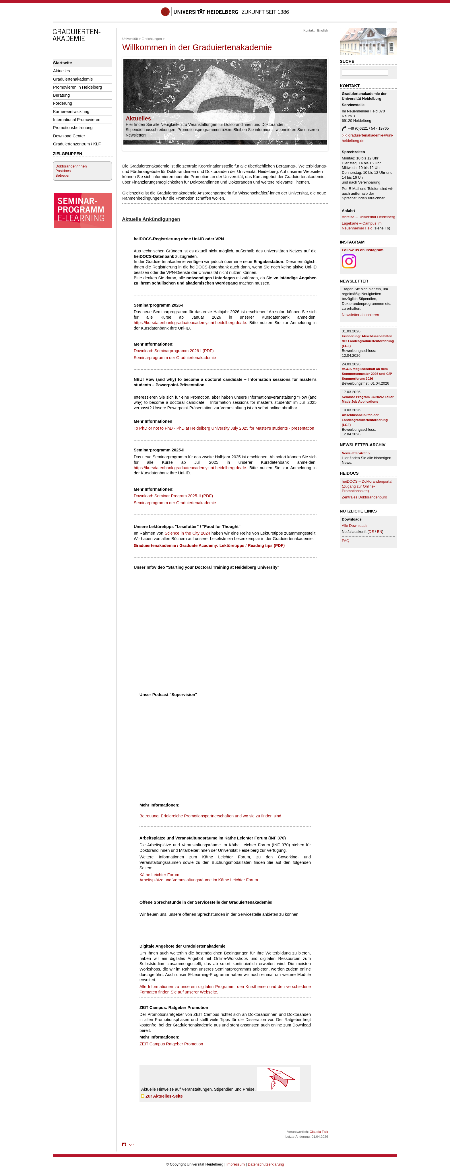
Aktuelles (61, 71)
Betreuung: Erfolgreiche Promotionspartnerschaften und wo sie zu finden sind (210, 816)
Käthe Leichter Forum (159, 874)
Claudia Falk (319, 1131)
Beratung (61, 95)
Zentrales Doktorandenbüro (364, 497)
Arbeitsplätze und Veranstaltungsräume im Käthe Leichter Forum (198, 880)
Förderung (62, 103)
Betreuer (62, 175)
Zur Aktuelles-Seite (164, 1096)
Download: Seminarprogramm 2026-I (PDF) (174, 350)
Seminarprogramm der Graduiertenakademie (175, 357)
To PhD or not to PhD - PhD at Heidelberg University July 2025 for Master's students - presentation (224, 428)
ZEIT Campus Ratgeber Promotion (171, 1044)
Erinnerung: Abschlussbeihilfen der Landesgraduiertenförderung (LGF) (368, 341)
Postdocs (63, 171)
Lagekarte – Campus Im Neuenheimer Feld (361, 225)
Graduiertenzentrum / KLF (77, 144)
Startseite (62, 63)
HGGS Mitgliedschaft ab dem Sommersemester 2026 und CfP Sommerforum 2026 (367, 373)
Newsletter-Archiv (356, 453)
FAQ (345, 541)
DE (372, 531)
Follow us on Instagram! (363, 250)
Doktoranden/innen (71, 166)
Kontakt (309, 30)
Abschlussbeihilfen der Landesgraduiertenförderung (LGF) (365, 419)
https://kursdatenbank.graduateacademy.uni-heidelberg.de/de (190, 322)
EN (379, 531)
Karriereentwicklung (71, 111)
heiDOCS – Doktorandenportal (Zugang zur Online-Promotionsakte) (367, 486)
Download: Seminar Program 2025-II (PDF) (173, 496)
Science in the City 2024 (187, 533)
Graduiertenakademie (73, 79)
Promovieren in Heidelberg (77, 87)
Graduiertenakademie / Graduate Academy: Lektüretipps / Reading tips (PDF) (209, 545)
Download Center (69, 136)
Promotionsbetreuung (73, 127)
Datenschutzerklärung (266, 1164)
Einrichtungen (151, 38)
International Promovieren (76, 119)
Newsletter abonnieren (360, 315)
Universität (130, 38)
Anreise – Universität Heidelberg (368, 217)
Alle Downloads (354, 525)
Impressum (235, 1164)
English (322, 30)
